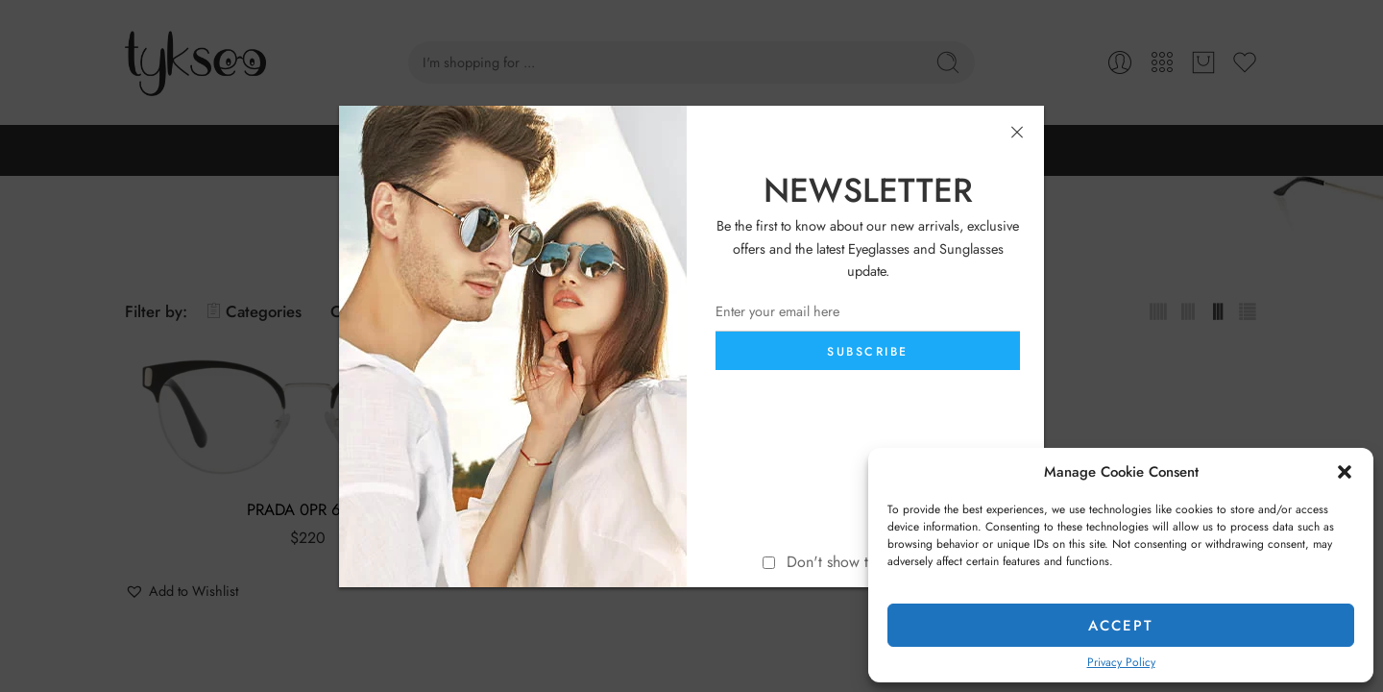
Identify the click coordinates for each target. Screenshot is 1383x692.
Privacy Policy (1121, 662)
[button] (1344, 472)
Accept (1120, 625)
